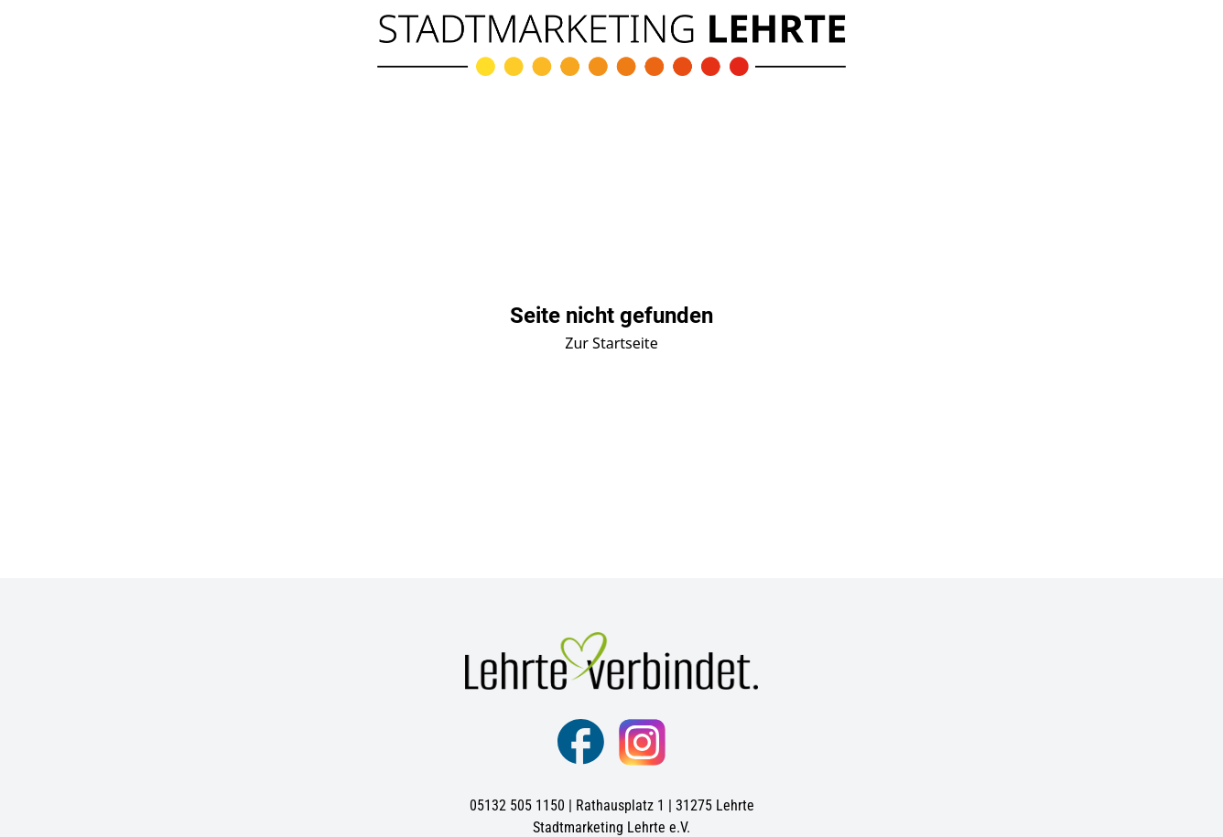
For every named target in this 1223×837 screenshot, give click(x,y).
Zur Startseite (611, 343)
